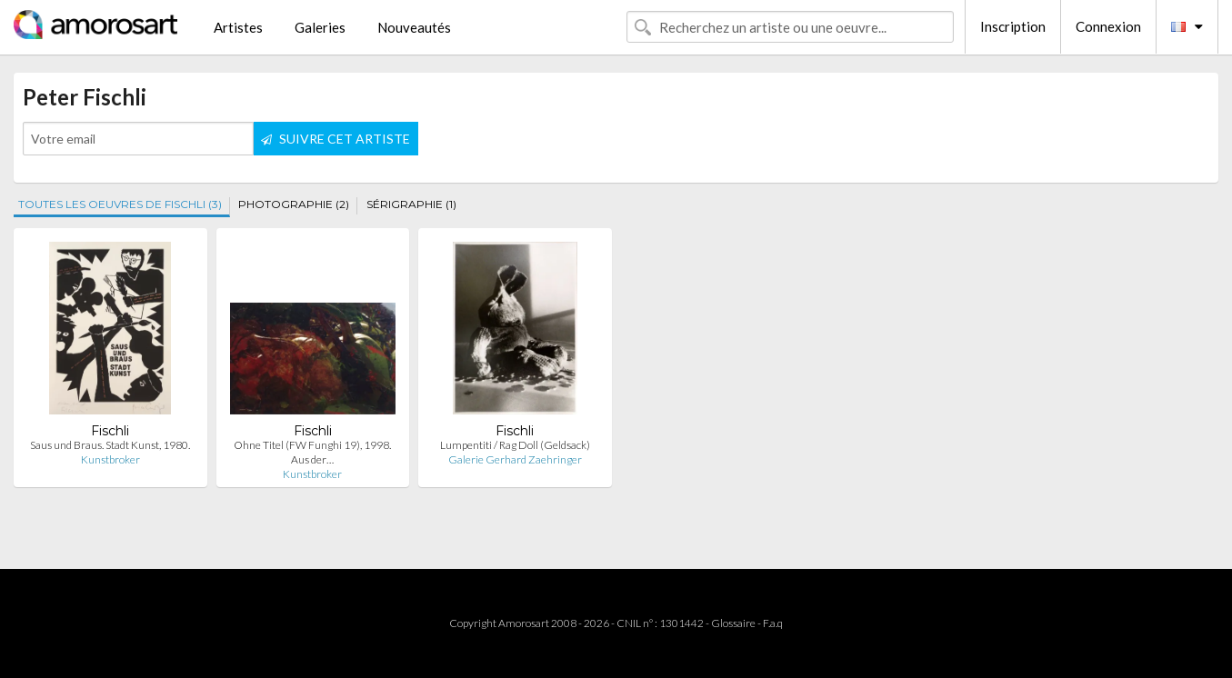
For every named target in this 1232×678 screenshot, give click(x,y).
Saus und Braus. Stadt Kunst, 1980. (110, 445)
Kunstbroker (110, 459)
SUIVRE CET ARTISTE (335, 138)
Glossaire (733, 623)
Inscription (1013, 26)
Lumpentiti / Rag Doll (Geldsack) (515, 445)
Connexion (1108, 26)
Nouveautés (414, 27)
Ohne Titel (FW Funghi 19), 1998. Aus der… (312, 452)
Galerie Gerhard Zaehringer (515, 459)
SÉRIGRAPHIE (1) (411, 204)
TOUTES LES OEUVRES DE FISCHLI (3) (120, 204)
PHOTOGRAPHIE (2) (293, 204)
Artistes (238, 27)
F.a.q (773, 623)
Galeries (320, 27)
